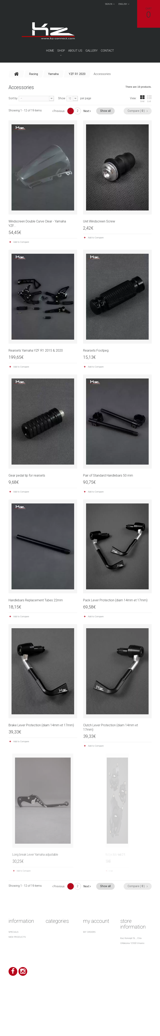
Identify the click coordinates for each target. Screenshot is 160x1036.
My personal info (93, 952)
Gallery (91, 50)
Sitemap (13, 971)
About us (75, 50)
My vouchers (91, 957)
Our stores (15, 947)
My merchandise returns (98, 937)
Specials (13, 932)
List (149, 99)
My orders (89, 932)
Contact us (15, 952)
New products (17, 937)
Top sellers (15, 942)
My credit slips (92, 942)
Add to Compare (21, 242)
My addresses (91, 947)
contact (107, 50)
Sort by (13, 98)
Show (61, 98)
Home (50, 50)
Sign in (108, 4)
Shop (61, 50)
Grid (142, 99)
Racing (50, 932)
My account (96, 921)
